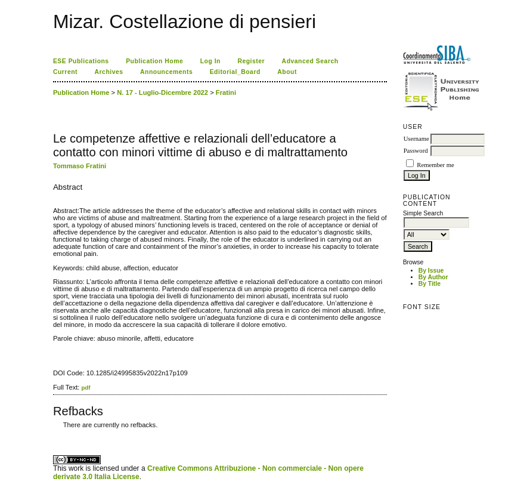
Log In (210, 61)
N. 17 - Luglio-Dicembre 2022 (162, 92)
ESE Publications (81, 61)
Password (416, 150)
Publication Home (154, 61)
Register (251, 61)
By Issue (431, 270)
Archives (109, 72)
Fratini (226, 92)
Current (65, 72)
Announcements (166, 72)
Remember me (435, 165)
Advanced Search (310, 61)
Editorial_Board (235, 72)
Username (416, 138)
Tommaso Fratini (79, 165)
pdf (86, 387)
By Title (430, 283)
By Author (433, 277)
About (287, 72)
